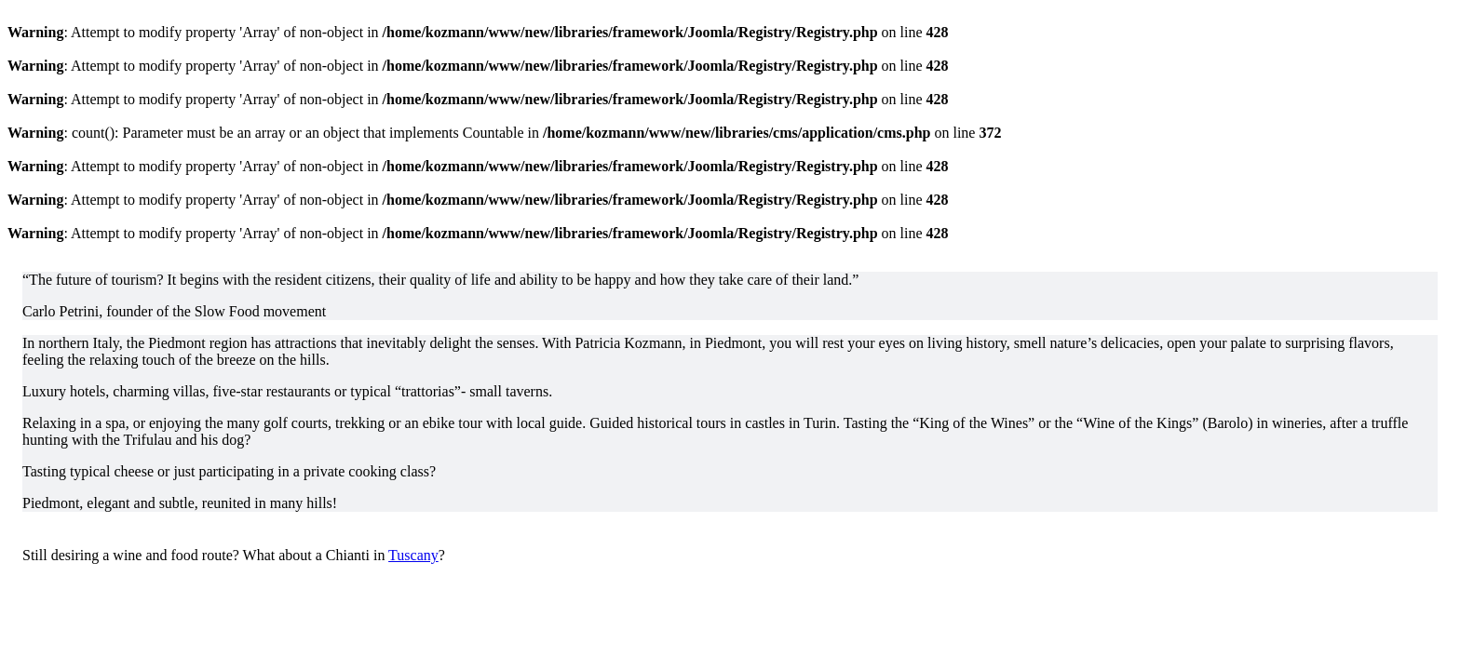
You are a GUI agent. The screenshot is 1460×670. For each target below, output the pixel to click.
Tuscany (413, 555)
